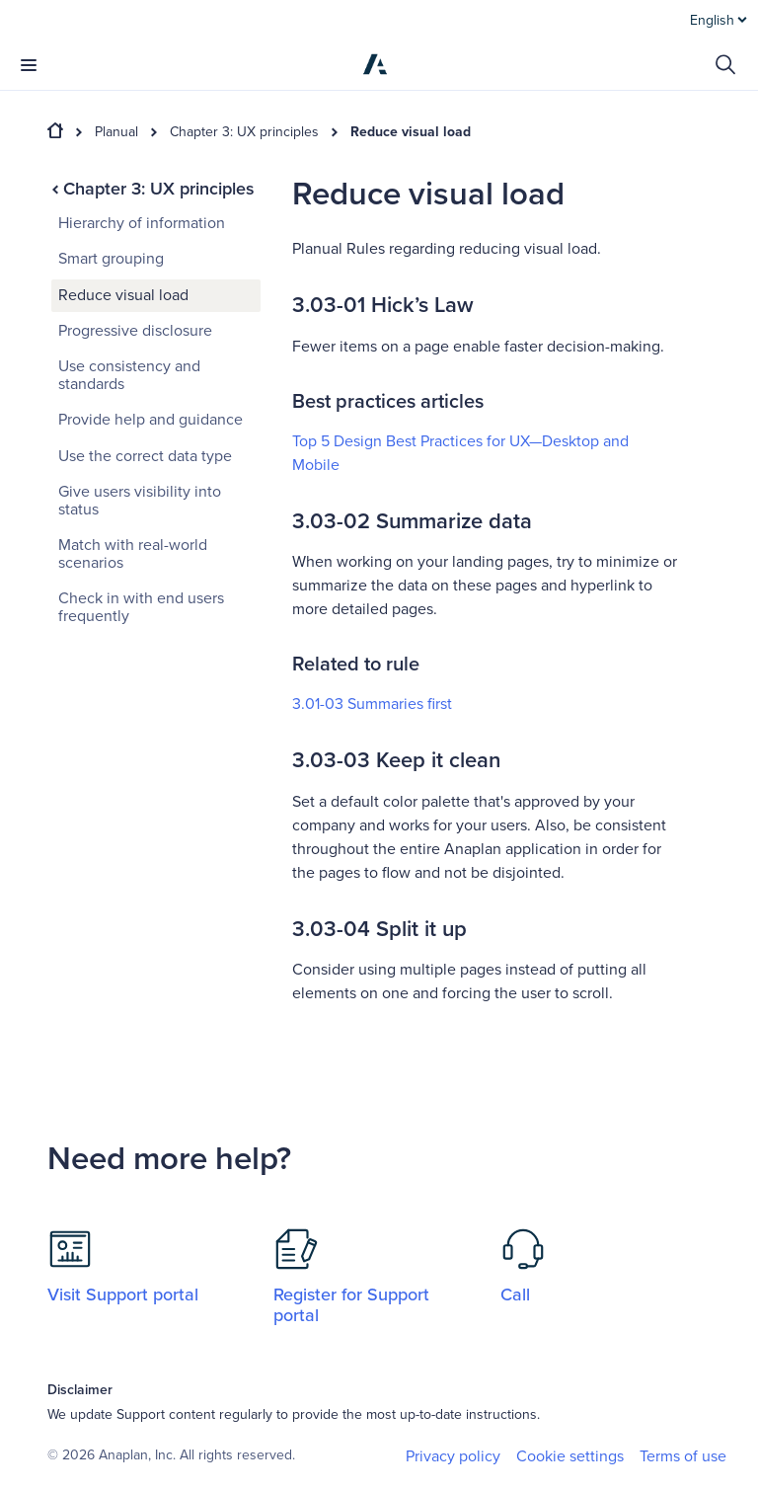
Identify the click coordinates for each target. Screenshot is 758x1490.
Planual (116, 132)
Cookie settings (570, 1457)
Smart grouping (111, 259)
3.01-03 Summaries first (372, 704)
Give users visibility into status (139, 500)
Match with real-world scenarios (132, 554)
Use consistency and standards (129, 375)
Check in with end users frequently (141, 607)
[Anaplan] (375, 64)
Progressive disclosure (135, 331)
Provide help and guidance (150, 420)
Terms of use (683, 1456)
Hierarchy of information (141, 223)
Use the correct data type (145, 456)
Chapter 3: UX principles (244, 132)
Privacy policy (453, 1456)
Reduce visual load (410, 132)
